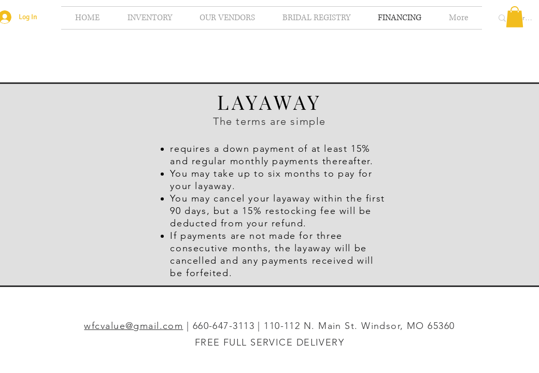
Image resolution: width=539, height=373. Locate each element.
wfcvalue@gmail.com (133, 326)
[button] (514, 16)
